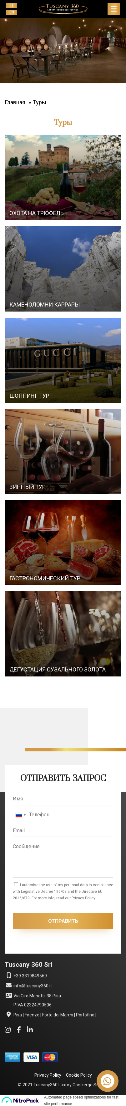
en (11, 12)
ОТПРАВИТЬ (63, 921)
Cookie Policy (79, 1075)
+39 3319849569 (26, 975)
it (11, 5)
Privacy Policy (47, 1075)
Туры (39, 102)
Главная (15, 102)
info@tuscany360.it (28, 985)
